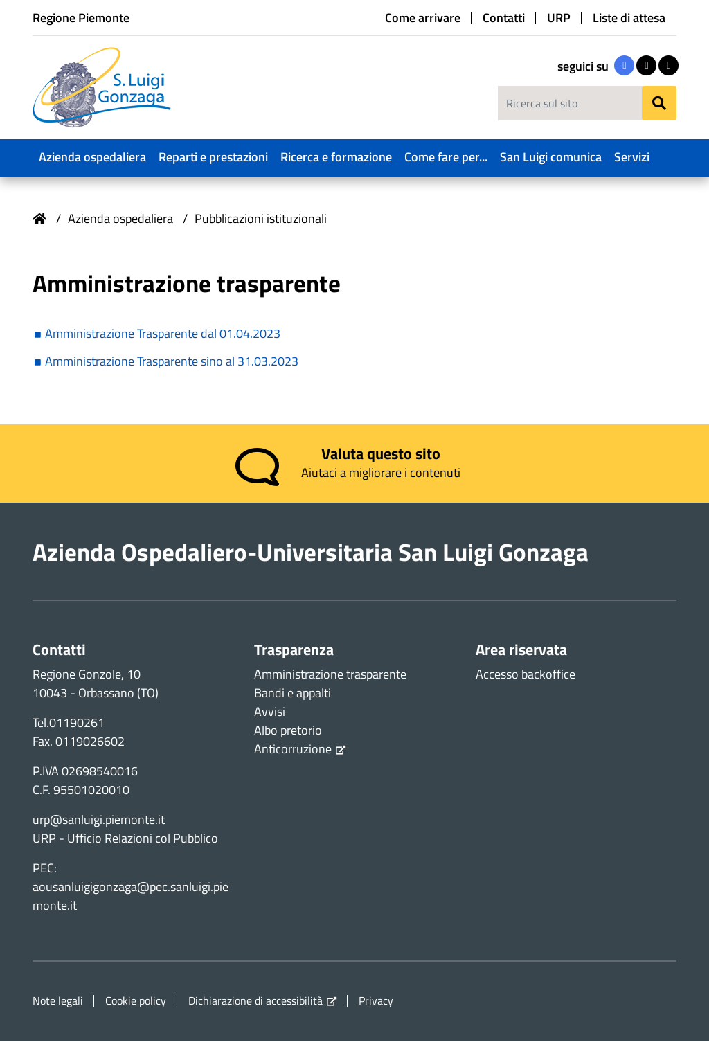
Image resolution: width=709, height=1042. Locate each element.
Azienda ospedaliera (92, 156)
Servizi (631, 156)
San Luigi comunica (551, 156)
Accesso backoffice (525, 674)
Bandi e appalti (292, 693)
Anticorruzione (293, 749)
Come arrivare (422, 18)
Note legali (58, 1001)
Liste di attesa (629, 18)
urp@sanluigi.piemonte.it (99, 820)
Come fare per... (445, 156)
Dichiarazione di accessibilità (255, 1001)
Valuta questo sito (380, 454)
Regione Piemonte (81, 17)
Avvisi (269, 712)
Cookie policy (135, 1001)
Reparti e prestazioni (213, 156)
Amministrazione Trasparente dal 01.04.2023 (162, 334)
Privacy (376, 1001)
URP (559, 18)
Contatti (504, 18)
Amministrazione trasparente (330, 674)
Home (39, 218)
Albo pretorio (288, 730)
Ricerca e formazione (336, 156)
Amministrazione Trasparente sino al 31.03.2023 (171, 361)
